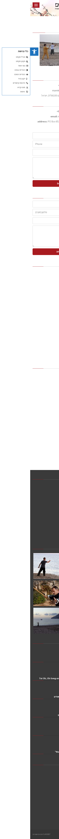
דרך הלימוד (43, 283)
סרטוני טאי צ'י (42, 345)
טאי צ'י (48, 328)
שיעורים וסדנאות (43, 294)
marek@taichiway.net (33, 90)
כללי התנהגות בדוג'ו (39, 311)
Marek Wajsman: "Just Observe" (41, 751)
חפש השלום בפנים (49, 733)
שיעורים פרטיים (44, 323)
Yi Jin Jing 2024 (49, 659)
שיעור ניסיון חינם (41, 300)
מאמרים (47, 351)
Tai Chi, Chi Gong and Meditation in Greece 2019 (33, 678)
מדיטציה (47, 317)
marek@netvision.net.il (40, 116)
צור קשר (47, 357)
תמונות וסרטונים (44, 340)
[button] (4, 51)
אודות (48, 277)
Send (29, 183)
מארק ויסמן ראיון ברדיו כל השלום (42, 715)
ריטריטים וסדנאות (40, 306)
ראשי (48, 271)
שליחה (29, 251)
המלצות (44, 288)
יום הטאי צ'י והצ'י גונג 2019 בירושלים (40, 696)
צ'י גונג (48, 334)
